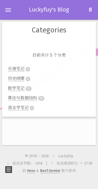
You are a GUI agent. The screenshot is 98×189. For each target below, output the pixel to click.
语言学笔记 (18, 107)
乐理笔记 (16, 68)
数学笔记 (16, 87)
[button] (8, 9)
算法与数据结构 (22, 97)
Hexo (31, 171)
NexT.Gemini (50, 171)
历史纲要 (16, 78)
